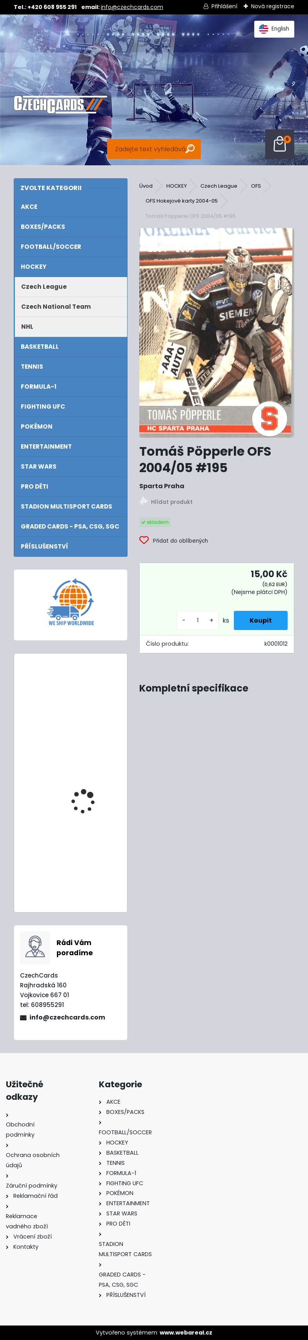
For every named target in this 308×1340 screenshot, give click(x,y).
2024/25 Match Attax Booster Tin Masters (90, 778)
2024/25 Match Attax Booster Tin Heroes (90, 693)
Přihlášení (224, 6)
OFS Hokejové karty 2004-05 (182, 201)
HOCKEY (176, 186)
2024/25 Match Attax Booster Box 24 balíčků (90, 853)
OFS (256, 186)
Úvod (146, 186)
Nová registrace (272, 6)
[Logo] (60, 104)
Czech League (218, 186)
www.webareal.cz (186, 1332)
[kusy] (198, 620)
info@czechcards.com (132, 7)
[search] (190, 148)
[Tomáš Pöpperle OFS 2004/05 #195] (216, 333)
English (274, 29)
